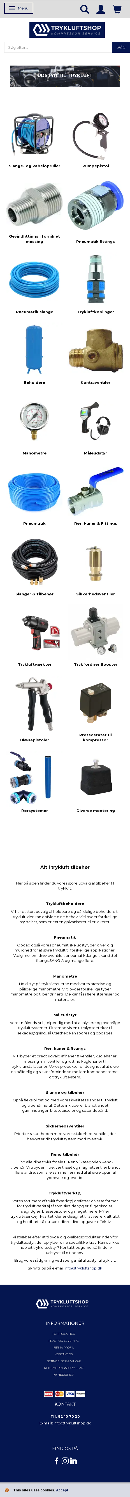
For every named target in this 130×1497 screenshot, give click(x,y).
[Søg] (121, 47)
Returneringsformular (63, 1368)
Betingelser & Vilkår (64, 1361)
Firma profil (64, 1347)
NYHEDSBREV (64, 1375)
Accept (62, 1490)
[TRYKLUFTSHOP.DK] (67, 29)
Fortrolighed (63, 1334)
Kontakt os (64, 1354)
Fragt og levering (63, 1341)
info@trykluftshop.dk (83, 1268)
